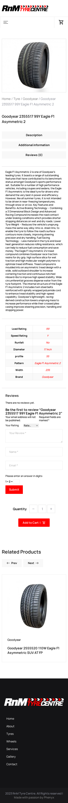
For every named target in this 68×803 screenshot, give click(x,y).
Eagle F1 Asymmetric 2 (48, 363)
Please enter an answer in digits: (24, 476)
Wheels (11, 741)
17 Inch (47, 349)
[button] (5, 22)
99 (47, 328)
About (10, 726)
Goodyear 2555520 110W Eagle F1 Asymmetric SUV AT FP (33, 650)
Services (12, 749)
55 (47, 356)
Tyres (10, 734)
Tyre (16, 99)
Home (6, 99)
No (47, 342)
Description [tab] (34, 135)
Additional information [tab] (34, 145)
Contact (11, 764)
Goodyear (30, 99)
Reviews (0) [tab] (34, 155)
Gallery (11, 757)
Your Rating (12, 425)
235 (48, 370)
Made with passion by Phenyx (34, 797)
